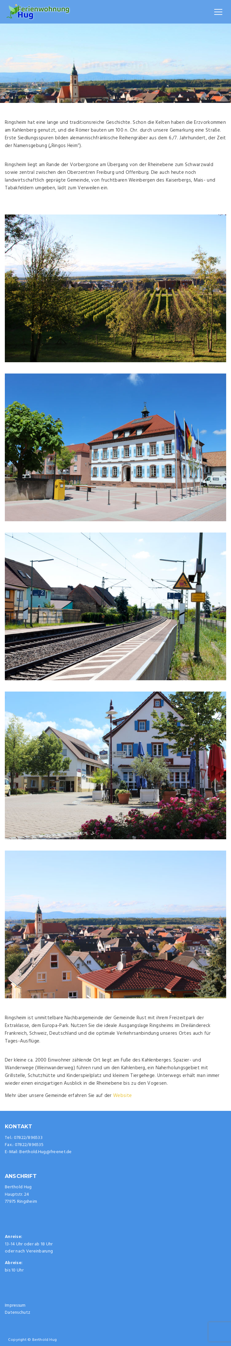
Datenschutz (17, 1312)
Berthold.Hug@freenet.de (45, 1152)
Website (122, 1096)
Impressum (15, 1305)
